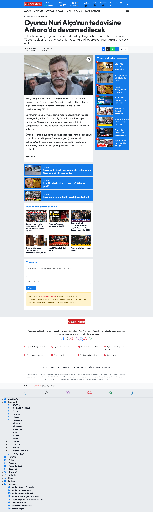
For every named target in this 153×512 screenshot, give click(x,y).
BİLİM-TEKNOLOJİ (19, 408)
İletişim (9, 481)
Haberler (28, 16)
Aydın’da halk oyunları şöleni (81, 249)
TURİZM (14, 444)
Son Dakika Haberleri (87, 355)
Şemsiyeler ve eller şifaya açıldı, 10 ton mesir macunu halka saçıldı (35, 227)
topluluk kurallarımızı (49, 296)
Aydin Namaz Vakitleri (88, 347)
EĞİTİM (14, 417)
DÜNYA (14, 414)
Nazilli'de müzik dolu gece (58, 249)
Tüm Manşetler (58, 355)
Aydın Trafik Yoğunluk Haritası (114, 348)
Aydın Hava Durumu (60, 347)
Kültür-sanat (42, 16)
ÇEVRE (13, 411)
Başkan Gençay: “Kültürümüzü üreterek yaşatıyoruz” (36, 250)
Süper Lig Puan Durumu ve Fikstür (25, 499)
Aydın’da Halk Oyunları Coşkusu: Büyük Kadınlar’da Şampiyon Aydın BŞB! (80, 226)
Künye (9, 478)
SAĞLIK (78, 10)
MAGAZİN (15, 429)
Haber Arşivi (110, 355)
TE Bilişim (38, 386)
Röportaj (10, 469)
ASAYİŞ (28, 10)
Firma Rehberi (13, 466)
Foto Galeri (11, 456)
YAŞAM (14, 447)
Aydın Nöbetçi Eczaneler (35, 347)
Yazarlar (10, 463)
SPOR (69, 10)
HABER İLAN (16, 454)
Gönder (31, 288)
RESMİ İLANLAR (92, 10)
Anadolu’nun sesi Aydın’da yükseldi (56, 225)
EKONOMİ (39, 10)
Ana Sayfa (11, 399)
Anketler (10, 475)
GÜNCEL (50, 10)
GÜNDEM (15, 426)
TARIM (13, 441)
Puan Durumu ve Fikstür (35, 355)
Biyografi (10, 472)
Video (9, 460)
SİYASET (60, 10)
